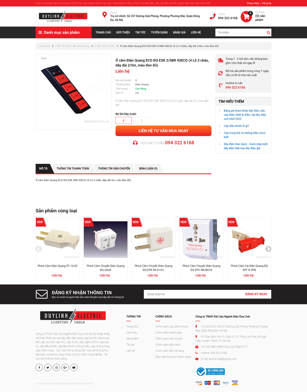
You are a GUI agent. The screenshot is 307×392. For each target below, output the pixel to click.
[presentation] (39, 249)
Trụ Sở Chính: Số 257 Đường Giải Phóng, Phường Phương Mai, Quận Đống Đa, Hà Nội (231, 328)
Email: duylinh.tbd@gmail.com (216, 358)
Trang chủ (132, 326)
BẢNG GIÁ (179, 32)
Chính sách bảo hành (167, 344)
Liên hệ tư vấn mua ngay (163, 130)
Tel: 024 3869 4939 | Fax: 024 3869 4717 (221, 346)
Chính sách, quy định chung (171, 326)
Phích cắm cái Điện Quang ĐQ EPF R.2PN (249, 268)
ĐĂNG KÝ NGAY (256, 294)
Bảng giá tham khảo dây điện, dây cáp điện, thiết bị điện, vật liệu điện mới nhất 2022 (245, 114)
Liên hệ (130, 350)
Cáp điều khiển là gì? (236, 125)
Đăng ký (266, 3)
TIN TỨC (140, 32)
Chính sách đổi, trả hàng (169, 350)
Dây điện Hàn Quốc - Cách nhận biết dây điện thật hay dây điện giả (246, 146)
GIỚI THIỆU (123, 32)
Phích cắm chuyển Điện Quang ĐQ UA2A (106, 268)
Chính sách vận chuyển (169, 338)
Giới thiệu (131, 332)
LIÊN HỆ (196, 32)
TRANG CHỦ (103, 32)
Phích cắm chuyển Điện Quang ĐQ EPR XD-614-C (153, 268)
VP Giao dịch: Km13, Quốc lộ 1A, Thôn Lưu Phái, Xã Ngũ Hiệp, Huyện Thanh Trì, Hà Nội (230, 338)
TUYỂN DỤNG (159, 32)
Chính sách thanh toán (168, 332)
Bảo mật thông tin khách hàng (173, 356)
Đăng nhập (253, 3)
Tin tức (130, 344)
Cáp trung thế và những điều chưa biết (244, 135)
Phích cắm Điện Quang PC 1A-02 (58, 265)
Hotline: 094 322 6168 (211, 352)
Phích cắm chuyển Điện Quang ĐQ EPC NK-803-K (201, 268)
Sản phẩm (132, 338)
